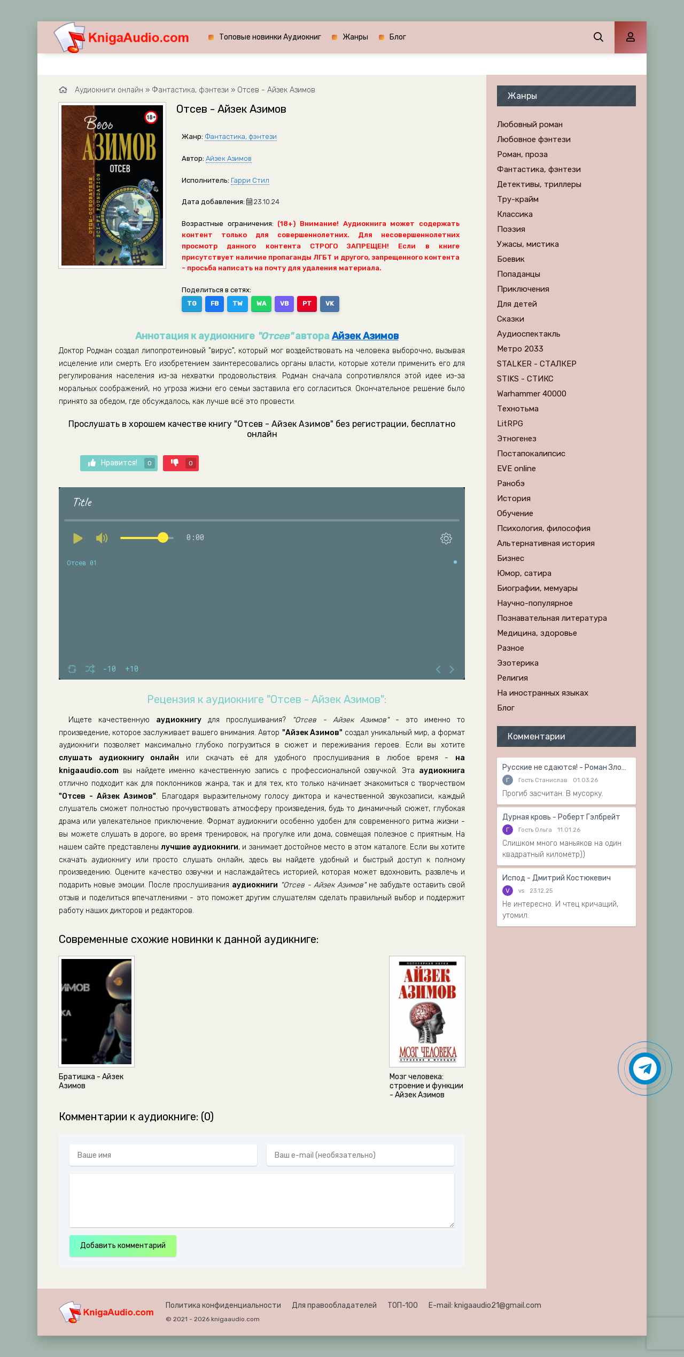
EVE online (516, 468)
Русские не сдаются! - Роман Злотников (566, 767)
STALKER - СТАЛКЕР (537, 364)
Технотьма (518, 409)
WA (261, 303)
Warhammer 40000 (531, 394)
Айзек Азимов (229, 158)
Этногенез (517, 438)
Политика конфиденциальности (223, 1305)
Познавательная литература (552, 618)
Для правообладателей (334, 1305)
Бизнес (510, 558)
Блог (398, 37)
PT (307, 303)
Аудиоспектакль (529, 334)
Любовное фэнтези (534, 139)
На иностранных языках (542, 693)
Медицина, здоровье (537, 633)
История (514, 498)
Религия (512, 678)
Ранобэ (511, 483)
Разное (510, 648)
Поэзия (511, 229)
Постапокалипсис (531, 453)
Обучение (515, 513)
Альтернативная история (546, 543)
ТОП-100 (402, 1305)
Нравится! (121, 463)
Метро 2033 (520, 349)
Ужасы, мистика (528, 244)
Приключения (523, 289)
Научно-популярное (535, 603)
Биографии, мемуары (537, 588)
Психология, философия (543, 528)
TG (192, 303)
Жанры (355, 37)
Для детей (517, 304)
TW (237, 303)
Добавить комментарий (123, 1245)
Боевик (511, 259)
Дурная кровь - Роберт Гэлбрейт (561, 817)
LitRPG (510, 423)
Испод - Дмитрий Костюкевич (556, 878)
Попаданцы (518, 274)
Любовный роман (530, 124)
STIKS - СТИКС (525, 379)
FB (215, 303)
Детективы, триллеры (539, 184)
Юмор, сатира (524, 573)
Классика (515, 214)
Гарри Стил (250, 180)
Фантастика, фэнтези (241, 136)
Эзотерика (518, 663)
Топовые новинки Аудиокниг (270, 37)
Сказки (510, 319)
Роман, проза (522, 154)
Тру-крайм (518, 199)
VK (329, 303)
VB (284, 303)
